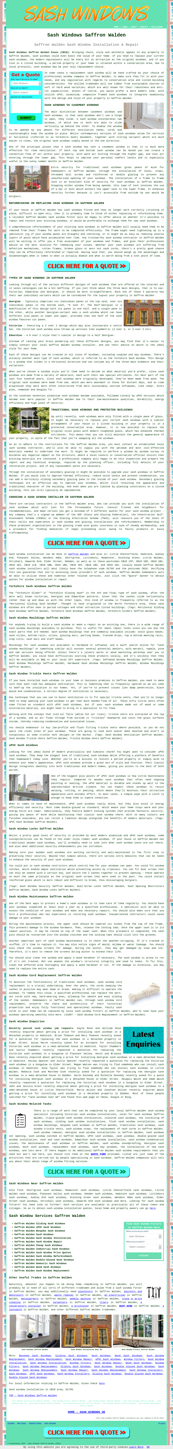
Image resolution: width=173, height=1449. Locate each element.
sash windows (41, 56)
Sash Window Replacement (45, 1359)
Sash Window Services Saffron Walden (47, 1216)
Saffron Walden (78, 554)
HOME (116, 27)
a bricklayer (80, 1306)
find (20, 1190)
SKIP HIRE (125, 1306)
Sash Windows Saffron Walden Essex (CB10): (39, 52)
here (153, 1208)
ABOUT (134, 27)
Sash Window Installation (48, 1363)
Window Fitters (134, 1359)
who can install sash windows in (129, 1068)
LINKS (124, 27)
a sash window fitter (127, 1288)
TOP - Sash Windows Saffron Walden (33, 1395)
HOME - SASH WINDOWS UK (86, 1412)
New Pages (21, 1423)
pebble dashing (80, 1298)
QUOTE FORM (98, 1154)
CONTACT (144, 27)
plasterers (85, 1291)
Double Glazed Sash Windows (135, 1366)
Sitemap (11, 1423)
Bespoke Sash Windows (35, 1355)
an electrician (114, 1295)
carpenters (60, 1302)
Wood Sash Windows (128, 1355)
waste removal (64, 1295)
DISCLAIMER (157, 27)
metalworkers (30, 1298)
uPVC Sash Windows (108, 1359)
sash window (88, 119)
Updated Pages (35, 1423)
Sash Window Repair (78, 1359)
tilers (104, 1302)
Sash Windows (101, 1355)
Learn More (136, 1447)
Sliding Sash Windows (71, 1355)
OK (148, 1447)
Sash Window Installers (146, 1370)
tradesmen (108, 1309)
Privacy (162, 1423)
